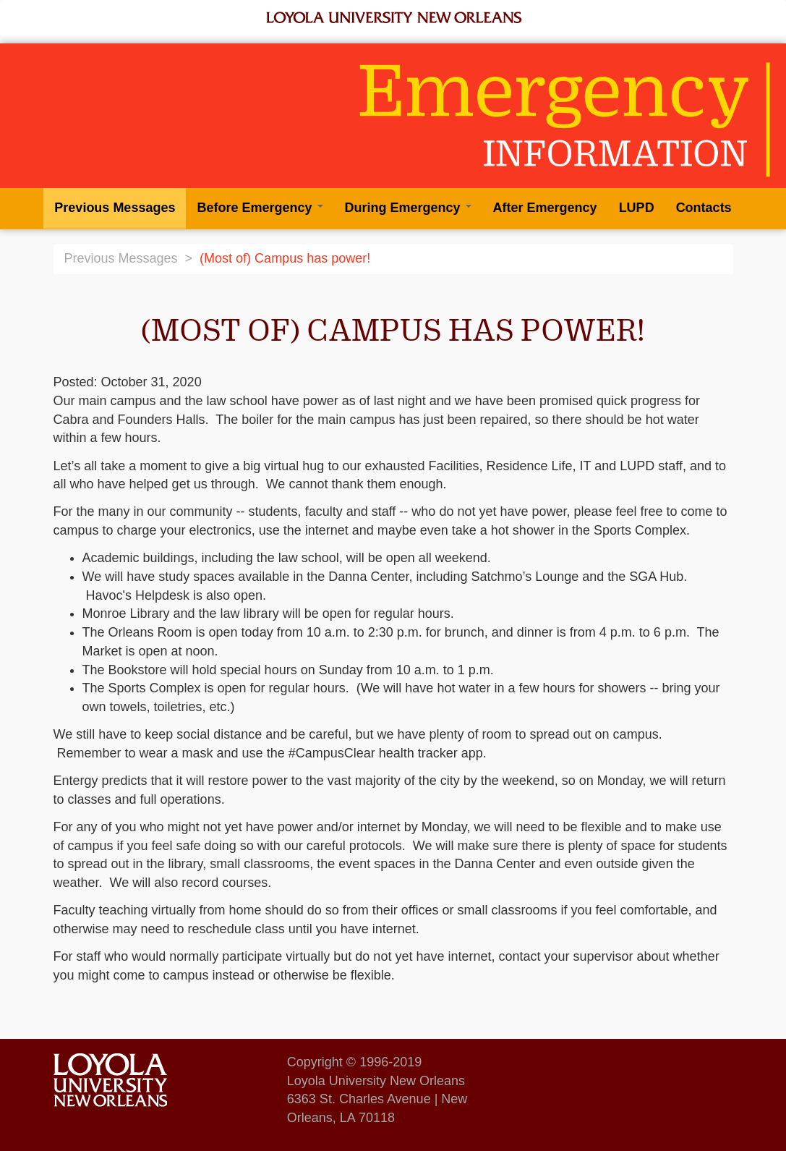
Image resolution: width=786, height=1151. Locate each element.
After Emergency (545, 207)
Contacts (704, 207)
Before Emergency (259, 207)
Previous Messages (114, 207)
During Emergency (408, 207)
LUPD (636, 207)
